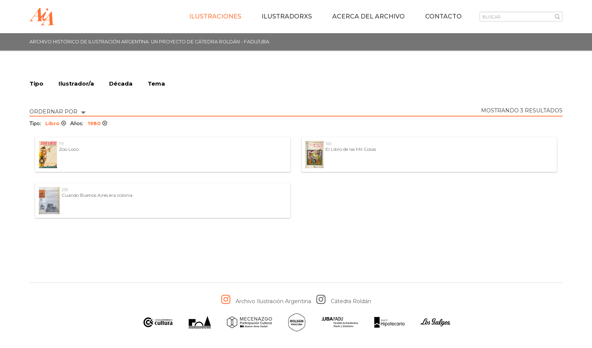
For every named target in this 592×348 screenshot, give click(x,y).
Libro (55, 123)
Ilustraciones (215, 16)
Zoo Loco (69, 149)
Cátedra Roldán (351, 301)
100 (328, 143)
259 (65, 189)
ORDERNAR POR (57, 111)
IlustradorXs (287, 16)
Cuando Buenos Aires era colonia (97, 195)
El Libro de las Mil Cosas (350, 149)
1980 (97, 123)
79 (61, 143)
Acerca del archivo (368, 16)
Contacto (443, 16)
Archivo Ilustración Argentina (273, 301)
